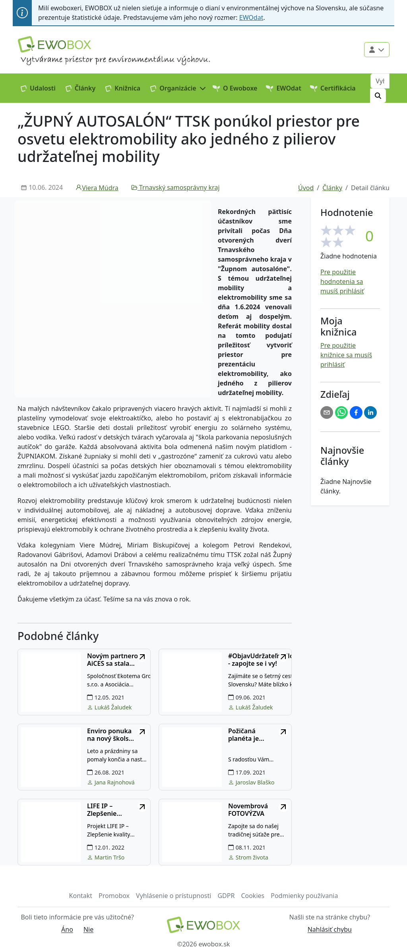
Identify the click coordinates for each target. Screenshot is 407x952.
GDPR (226, 895)
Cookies (252, 895)
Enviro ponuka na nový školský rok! (111, 734)
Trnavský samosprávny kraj (175, 187)
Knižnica (122, 88)
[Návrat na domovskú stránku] (203, 924)
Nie (88, 929)
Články (81, 88)
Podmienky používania (304, 895)
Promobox (114, 895)
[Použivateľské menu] (377, 49)
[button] (178, 88)
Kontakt (81, 895)
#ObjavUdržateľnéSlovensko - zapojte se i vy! (272, 659)
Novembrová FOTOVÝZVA (248, 809)
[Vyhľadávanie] (380, 81)
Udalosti (38, 88)
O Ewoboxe (235, 88)
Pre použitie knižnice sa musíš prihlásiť (346, 355)
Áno (67, 929)
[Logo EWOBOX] (54, 44)
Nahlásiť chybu (330, 929)
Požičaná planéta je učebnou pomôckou (244, 734)
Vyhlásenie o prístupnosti (173, 895)
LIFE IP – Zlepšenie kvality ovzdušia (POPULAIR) (111, 809)
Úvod (306, 187)
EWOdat (251, 17)
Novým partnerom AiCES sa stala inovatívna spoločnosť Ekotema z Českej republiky (118, 659)
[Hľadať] (378, 96)
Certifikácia (333, 88)
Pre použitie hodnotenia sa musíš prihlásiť (342, 281)
